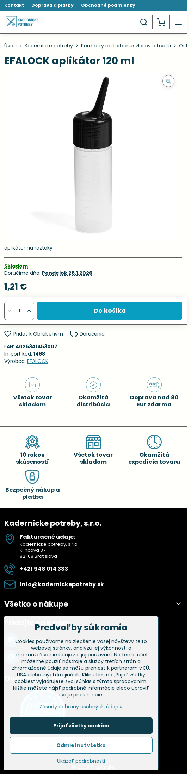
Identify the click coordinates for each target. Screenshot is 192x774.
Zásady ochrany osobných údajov (81, 706)
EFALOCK (37, 361)
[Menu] (178, 22)
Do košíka (110, 310)
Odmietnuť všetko (81, 745)
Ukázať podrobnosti (81, 761)
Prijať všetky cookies (81, 725)
